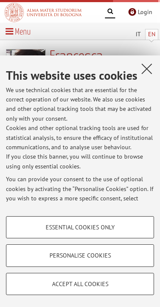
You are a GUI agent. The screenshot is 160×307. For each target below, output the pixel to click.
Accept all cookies (80, 284)
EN (151, 34)
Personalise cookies (80, 255)
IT (138, 34)
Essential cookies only (80, 227)
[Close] (147, 68)
